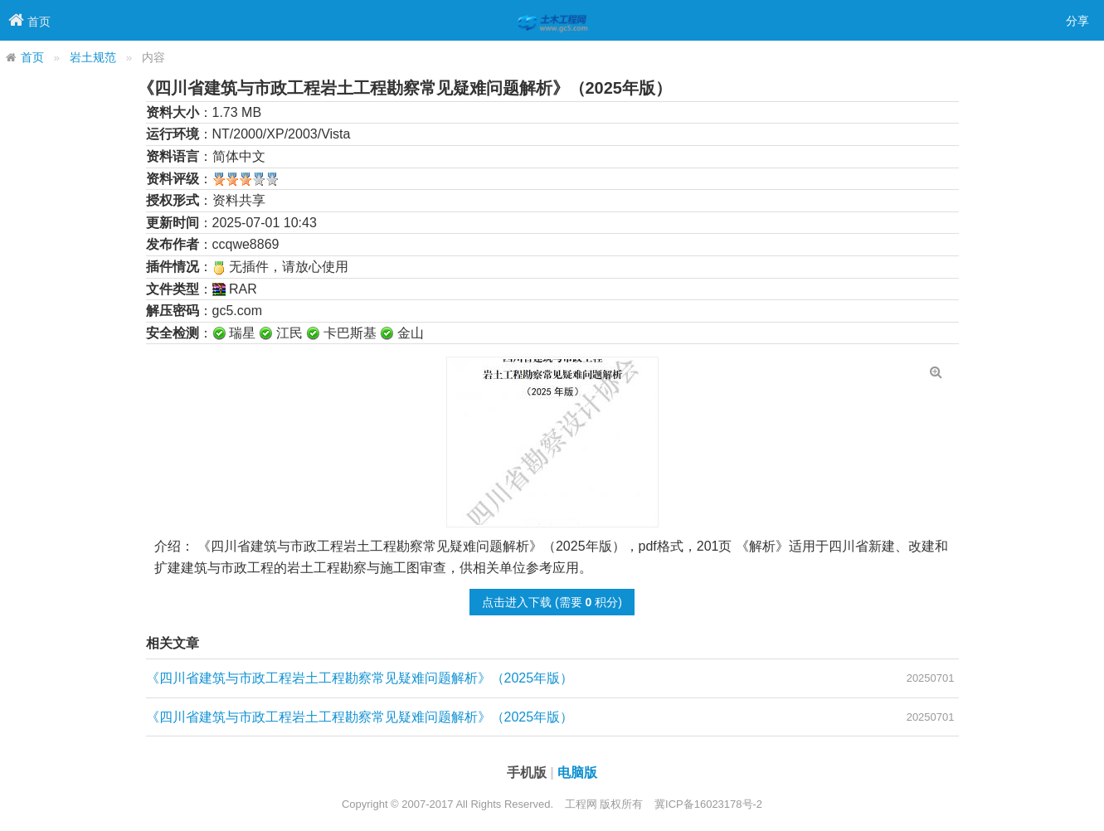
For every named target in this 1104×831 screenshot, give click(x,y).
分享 (1077, 20)
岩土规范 (93, 57)
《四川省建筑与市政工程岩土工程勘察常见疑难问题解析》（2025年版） (360, 678)
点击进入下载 (517, 602)
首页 (32, 57)
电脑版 (577, 772)
